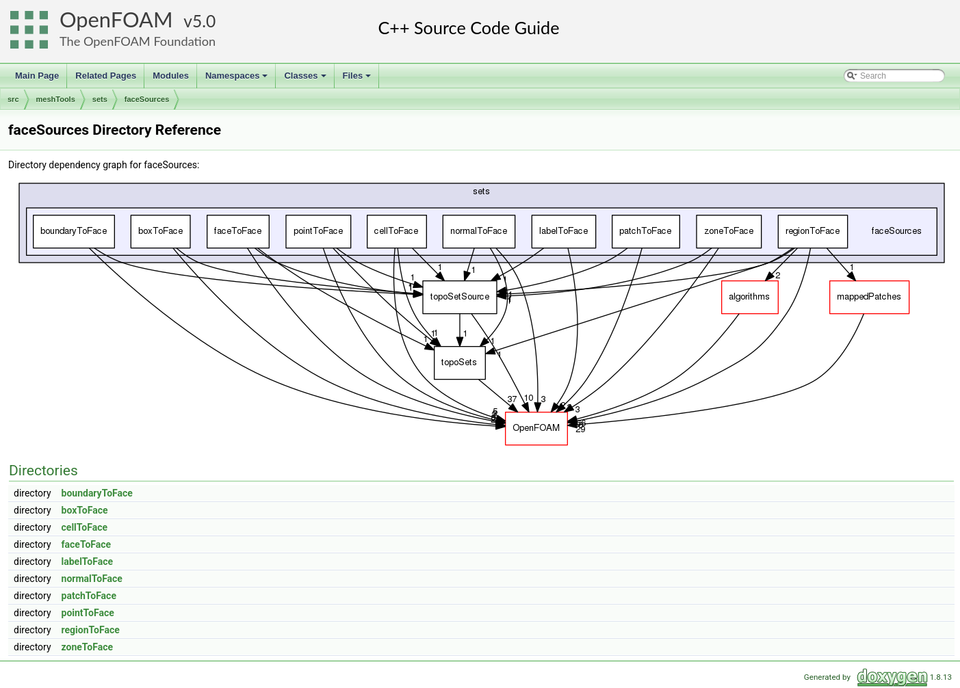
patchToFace (89, 595)
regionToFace (91, 629)
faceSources (147, 99)
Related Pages (105, 75)
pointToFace (88, 612)
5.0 (204, 21)
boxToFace (85, 510)
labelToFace (88, 561)
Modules (171, 75)
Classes (306, 79)
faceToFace (87, 544)
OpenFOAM (116, 19)
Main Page (37, 75)
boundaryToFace (97, 493)
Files (358, 79)
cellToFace (84, 527)
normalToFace (92, 578)
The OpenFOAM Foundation (138, 41)
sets (99, 99)
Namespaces (237, 79)
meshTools (55, 99)
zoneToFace (88, 646)
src (13, 99)
